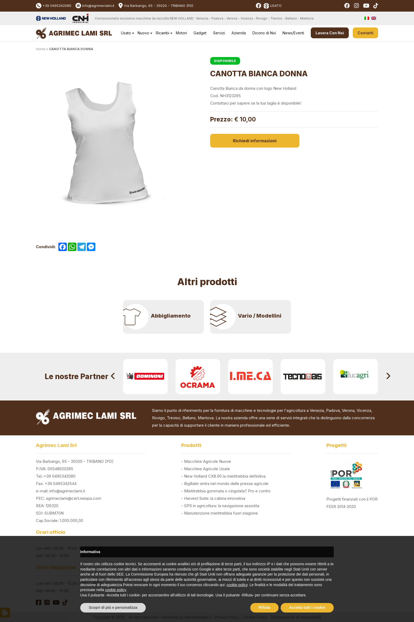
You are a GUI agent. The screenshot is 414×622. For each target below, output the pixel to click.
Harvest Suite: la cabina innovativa (214, 498)
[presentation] (113, 376)
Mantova (206, 417)
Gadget (200, 33)
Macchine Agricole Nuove (207, 461)
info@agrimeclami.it (98, 6)
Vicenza (364, 410)
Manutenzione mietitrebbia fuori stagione (221, 513)
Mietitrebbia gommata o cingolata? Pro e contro (227, 490)
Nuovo (143, 33)
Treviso (173, 417)
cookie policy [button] (237, 585)
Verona (348, 410)
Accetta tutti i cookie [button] (307, 607)
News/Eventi (293, 33)
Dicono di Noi (264, 33)
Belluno (189, 417)
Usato (126, 33)
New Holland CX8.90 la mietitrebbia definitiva (225, 476)
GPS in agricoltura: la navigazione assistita (221, 505)
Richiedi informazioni (238, 140)
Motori (181, 33)
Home (40, 49)
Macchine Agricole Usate (207, 468)
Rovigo (158, 417)
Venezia (317, 410)
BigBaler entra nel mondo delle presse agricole (226, 483)
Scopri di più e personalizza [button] (113, 607)
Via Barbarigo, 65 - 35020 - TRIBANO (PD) (158, 6)
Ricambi (162, 33)
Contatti (365, 33)
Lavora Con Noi (330, 33)
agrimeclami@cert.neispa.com (73, 498)
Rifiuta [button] (264, 607)
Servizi (219, 33)
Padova (333, 410)
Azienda (239, 33)
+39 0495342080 (57, 6)
